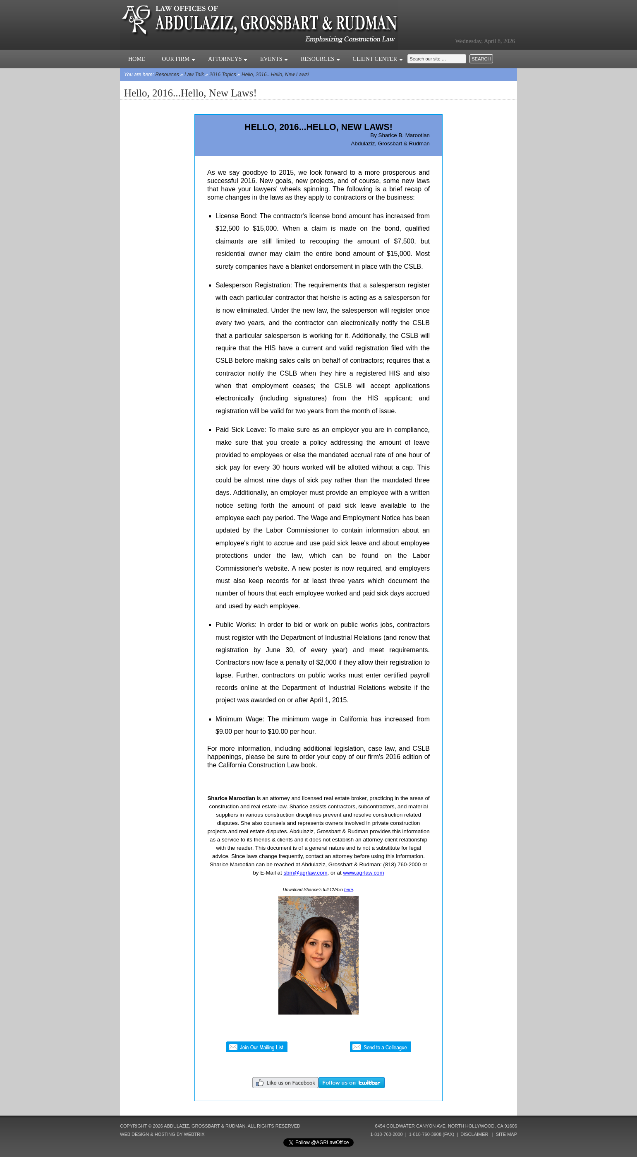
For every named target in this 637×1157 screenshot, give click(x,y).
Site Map (506, 1134)
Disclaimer (474, 1134)
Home (136, 59)
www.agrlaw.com (363, 873)
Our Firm (179, 59)
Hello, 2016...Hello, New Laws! (275, 74)
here (348, 889)
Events (274, 59)
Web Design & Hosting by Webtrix (162, 1134)
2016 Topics (222, 74)
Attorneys (228, 59)
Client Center (378, 59)
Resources (320, 59)
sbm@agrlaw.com (305, 873)
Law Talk (194, 74)
